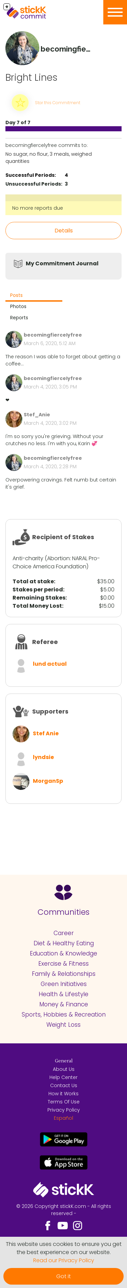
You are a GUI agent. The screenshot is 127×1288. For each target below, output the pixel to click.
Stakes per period (38, 589)
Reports (19, 317)
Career (64, 933)
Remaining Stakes (39, 598)
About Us (64, 1069)
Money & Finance (63, 1004)
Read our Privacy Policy (63, 1260)
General (63, 1061)
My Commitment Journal (62, 263)
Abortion (58, 558)
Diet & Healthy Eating (64, 943)
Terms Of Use (64, 1101)
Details (64, 230)
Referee (45, 642)
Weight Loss (63, 1025)
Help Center (63, 1077)
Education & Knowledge (63, 953)
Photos (18, 306)
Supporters (50, 711)
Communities (63, 912)
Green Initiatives (64, 984)
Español (63, 1118)
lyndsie (43, 757)
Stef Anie (46, 733)
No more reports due (37, 208)
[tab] (33, 296)
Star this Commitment (57, 103)
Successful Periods (30, 175)
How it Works (63, 1093)
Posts (16, 295)
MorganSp (48, 781)
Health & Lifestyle (63, 994)
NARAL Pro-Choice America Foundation (56, 562)
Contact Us (63, 1085)
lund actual (50, 664)
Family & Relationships (64, 974)
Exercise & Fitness (63, 964)
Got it (63, 1276)
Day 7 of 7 (17, 122)
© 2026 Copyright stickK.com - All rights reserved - (63, 1210)
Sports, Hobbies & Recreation (64, 1014)
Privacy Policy (63, 1109)
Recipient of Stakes (63, 537)
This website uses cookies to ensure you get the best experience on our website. (64, 1248)
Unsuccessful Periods (33, 184)
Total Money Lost (37, 606)
